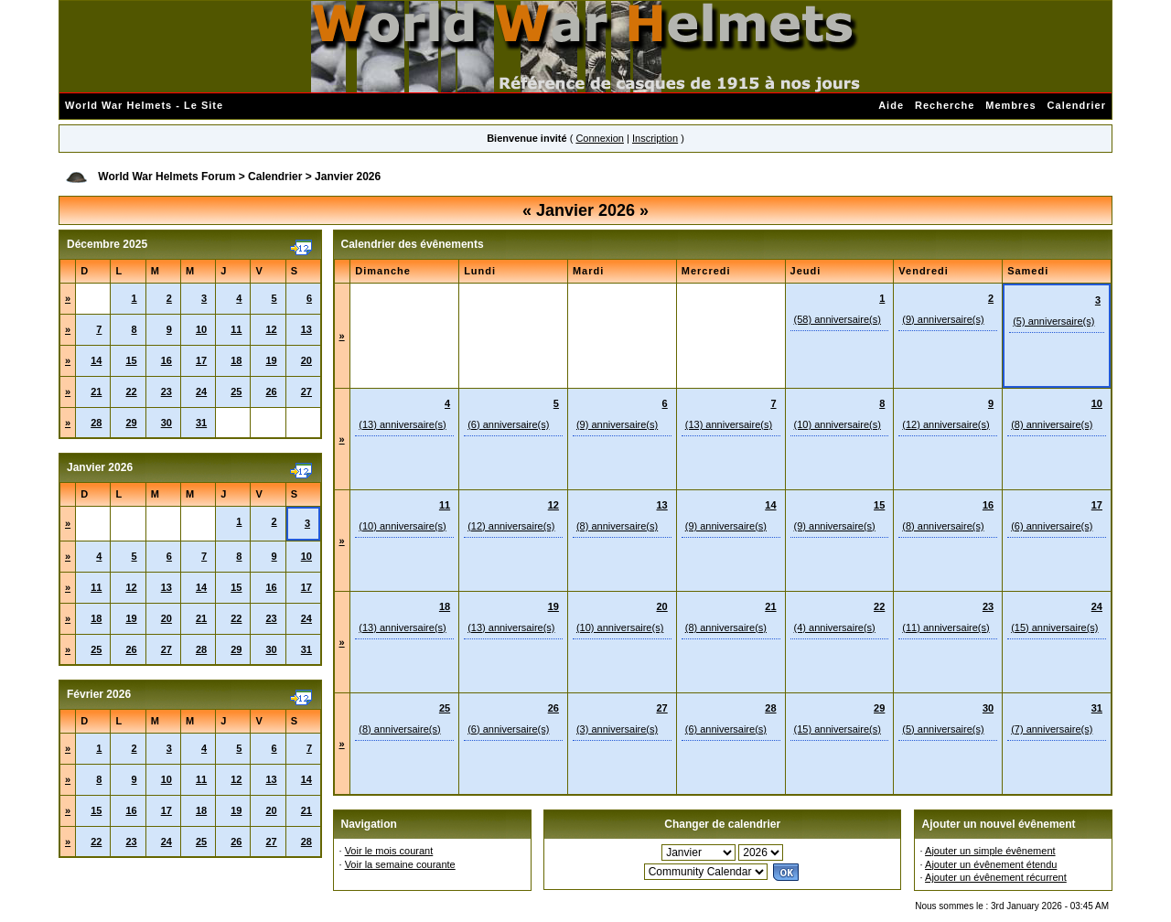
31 (201, 422)
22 (130, 391)
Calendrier (1076, 105)
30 (166, 422)
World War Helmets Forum (166, 176)
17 (201, 360)
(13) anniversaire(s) (402, 424)
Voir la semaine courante (400, 864)
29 (130, 422)
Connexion (599, 138)
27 (306, 391)
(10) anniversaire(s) (837, 424)
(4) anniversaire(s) (835, 627)
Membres (1010, 105)
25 (236, 391)
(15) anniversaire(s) (1054, 627)
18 (236, 360)
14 (96, 360)
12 (270, 329)
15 (130, 360)
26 (270, 391)
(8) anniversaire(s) (1051, 424)
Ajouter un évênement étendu (991, 864)
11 (236, 329)
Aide (891, 105)
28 (96, 422)
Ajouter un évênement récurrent (996, 877)
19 (270, 360)
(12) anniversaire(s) (945, 424)
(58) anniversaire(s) (837, 319)
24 (201, 391)
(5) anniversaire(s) (1053, 321)
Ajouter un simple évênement (990, 850)
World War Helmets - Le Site (144, 105)
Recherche (944, 105)
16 (166, 360)
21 (96, 391)
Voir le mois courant (389, 850)
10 (201, 329)
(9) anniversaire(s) (942, 319)
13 (306, 329)
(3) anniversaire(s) (617, 729)
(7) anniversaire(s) (1051, 729)
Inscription (655, 138)
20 (306, 360)
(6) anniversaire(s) (508, 424)
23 (166, 391)
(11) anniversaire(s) (945, 627)
